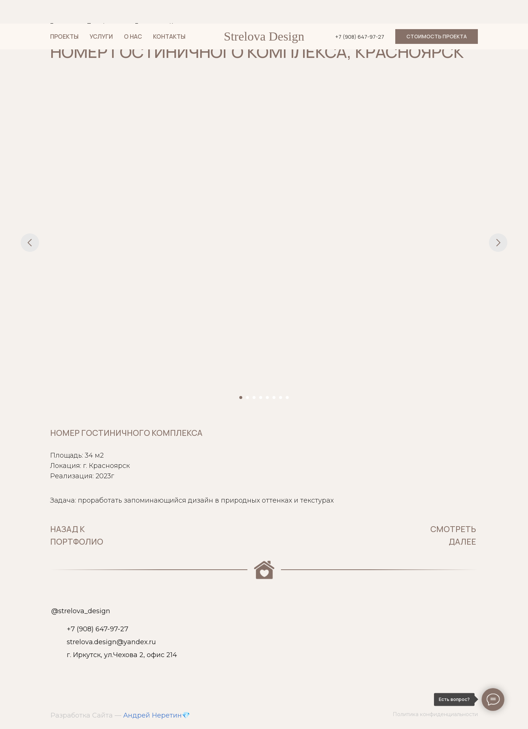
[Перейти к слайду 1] (240, 397)
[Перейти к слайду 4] (260, 397)
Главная (61, 25)
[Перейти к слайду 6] (273, 397)
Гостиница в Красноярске (170, 25)
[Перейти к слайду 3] (254, 397)
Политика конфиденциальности (435, 714)
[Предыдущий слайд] (30, 242)
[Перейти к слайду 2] (247, 397)
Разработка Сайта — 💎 (120, 715)
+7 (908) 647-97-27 (97, 629)
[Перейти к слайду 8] (287, 397)
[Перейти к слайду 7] (280, 397)
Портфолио (103, 25)
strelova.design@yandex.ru (111, 642)
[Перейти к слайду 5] (267, 397)
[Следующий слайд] (498, 242)
